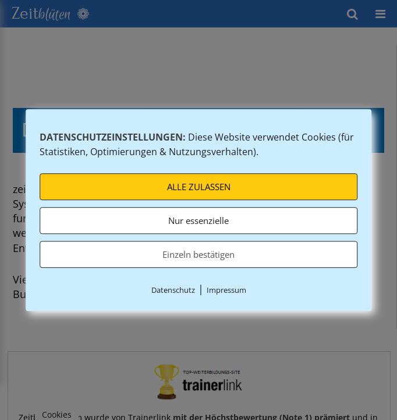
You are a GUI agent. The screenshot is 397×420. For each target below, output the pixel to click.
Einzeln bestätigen (198, 255)
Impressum (226, 290)
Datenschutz (173, 290)
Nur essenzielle (198, 221)
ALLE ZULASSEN (199, 187)
